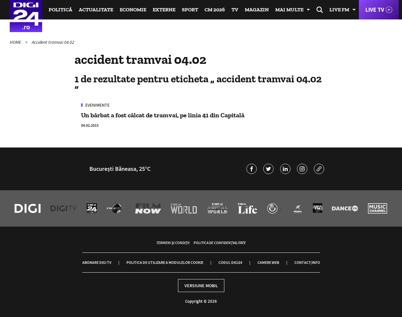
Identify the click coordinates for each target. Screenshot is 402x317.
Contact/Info (307, 262)
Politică (60, 9)
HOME (16, 42)
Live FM (339, 9)
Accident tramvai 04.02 (53, 42)
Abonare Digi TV (96, 262)
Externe (164, 9)
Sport (190, 9)
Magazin (257, 9)
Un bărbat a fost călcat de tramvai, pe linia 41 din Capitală (162, 115)
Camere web (268, 262)
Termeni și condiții (172, 242)
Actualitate (96, 9)
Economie (133, 9)
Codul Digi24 (230, 262)
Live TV (374, 9)
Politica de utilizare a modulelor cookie (164, 262)
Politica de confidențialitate (220, 242)
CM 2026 (215, 9)
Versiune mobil (201, 285)
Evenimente (97, 105)
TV (234, 9)
